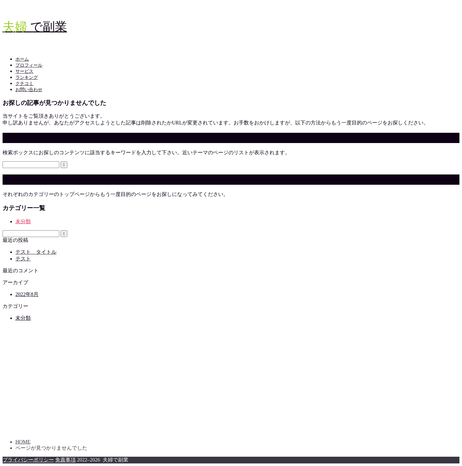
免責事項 (65, 459)
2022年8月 (26, 294)
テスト (23, 258)
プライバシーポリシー (28, 459)
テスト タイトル (35, 252)
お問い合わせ (28, 89)
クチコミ (24, 83)
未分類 (23, 221)
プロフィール (28, 65)
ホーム (22, 59)
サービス (24, 71)
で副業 (35, 26)
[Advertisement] (195, 383)
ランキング (26, 77)
